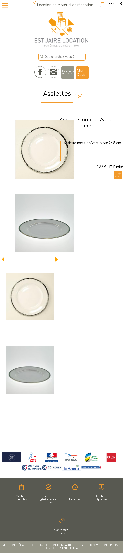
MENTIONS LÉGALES (15, 545)
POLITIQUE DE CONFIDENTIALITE (51, 545)
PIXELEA (73, 548)
